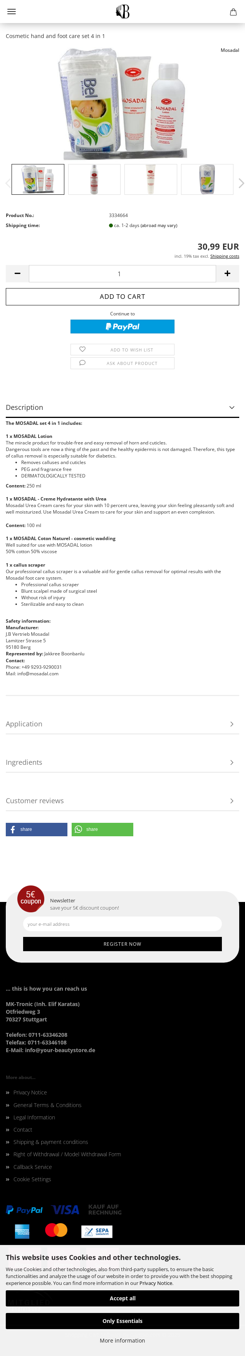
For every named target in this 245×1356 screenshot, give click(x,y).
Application (24, 723)
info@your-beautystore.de (60, 1050)
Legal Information (34, 1117)
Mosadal (230, 50)
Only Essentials (122, 1321)
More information (122, 1340)
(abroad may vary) (159, 225)
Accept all (123, 1298)
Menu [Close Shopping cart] (11, 11)
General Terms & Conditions (47, 1105)
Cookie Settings (32, 1179)
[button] (36, 829)
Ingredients (24, 762)
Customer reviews (35, 800)
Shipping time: (23, 225)
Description (24, 407)
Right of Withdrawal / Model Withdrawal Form (67, 1154)
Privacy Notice (155, 1283)
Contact (22, 1129)
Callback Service (32, 1166)
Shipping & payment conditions (50, 1141)
